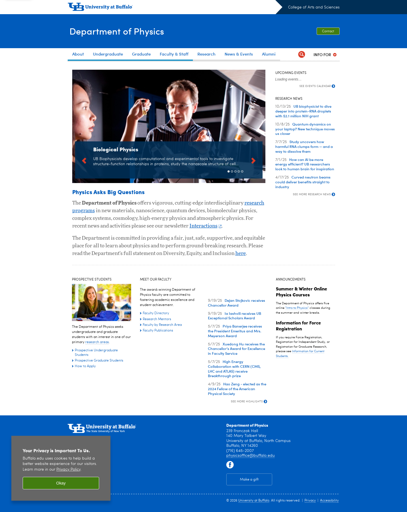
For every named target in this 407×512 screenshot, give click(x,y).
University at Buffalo (253, 500)
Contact (328, 31)
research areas (97, 342)
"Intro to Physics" (297, 308)
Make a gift (249, 479)
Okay (61, 483)
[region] (60, 468)
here (240, 253)
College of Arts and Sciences (314, 7)
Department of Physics (120, 31)
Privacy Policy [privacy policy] (68, 470)
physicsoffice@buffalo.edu (250, 456)
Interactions (205, 226)
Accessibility (329, 500)
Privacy (310, 500)
